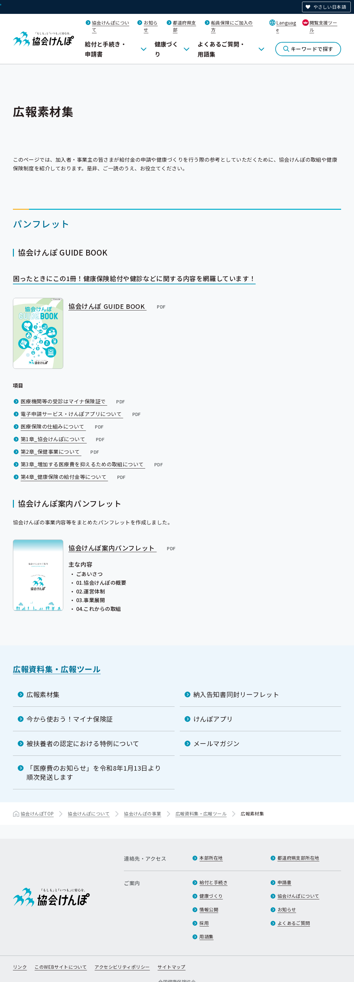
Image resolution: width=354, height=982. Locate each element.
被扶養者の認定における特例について (82, 743)
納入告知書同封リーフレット (236, 694)
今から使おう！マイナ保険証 (69, 719)
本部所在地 (211, 858)
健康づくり (166, 49)
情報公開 (208, 909)
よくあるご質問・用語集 (221, 49)
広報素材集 (43, 694)
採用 (204, 923)
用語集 (206, 936)
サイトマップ (171, 967)
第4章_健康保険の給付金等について (74, 477)
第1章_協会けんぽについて (63, 439)
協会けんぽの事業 (142, 813)
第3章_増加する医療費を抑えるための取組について (92, 464)
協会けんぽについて (89, 813)
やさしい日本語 (329, 7)
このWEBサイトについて (61, 967)
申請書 (284, 882)
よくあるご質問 (294, 923)
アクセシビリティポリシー (122, 967)
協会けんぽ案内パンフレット (122, 547)
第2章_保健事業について (61, 451)
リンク (20, 967)
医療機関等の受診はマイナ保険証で (73, 401)
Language (286, 26)
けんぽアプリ (213, 719)
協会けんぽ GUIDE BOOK (117, 306)
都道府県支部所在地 (298, 858)
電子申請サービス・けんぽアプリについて (81, 414)
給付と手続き (213, 882)
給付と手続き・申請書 (105, 49)
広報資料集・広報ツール (57, 668)
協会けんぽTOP (37, 813)
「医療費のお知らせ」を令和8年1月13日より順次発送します (93, 772)
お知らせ (287, 909)
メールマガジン (216, 743)
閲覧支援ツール (323, 26)
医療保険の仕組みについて (63, 426)
